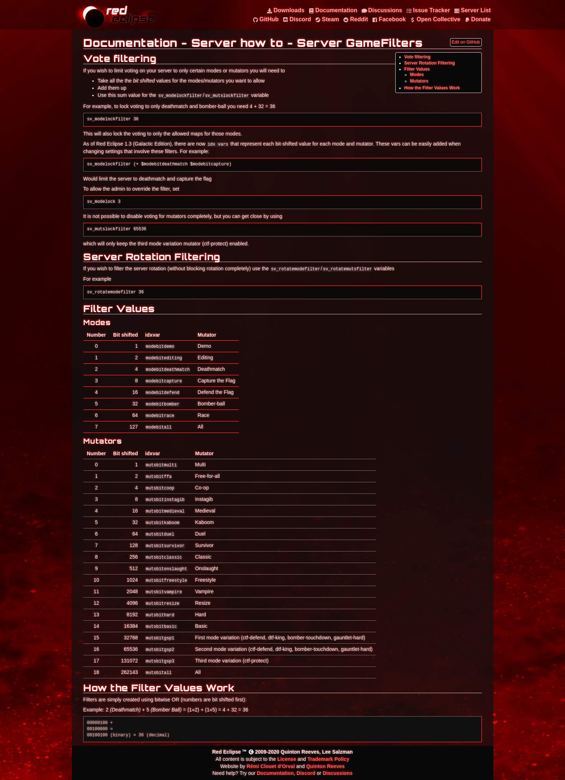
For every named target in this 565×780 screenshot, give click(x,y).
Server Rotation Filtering (429, 63)
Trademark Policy (328, 759)
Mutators (419, 81)
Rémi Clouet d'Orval (271, 766)
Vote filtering (417, 56)
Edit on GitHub (466, 42)
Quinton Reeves (325, 766)
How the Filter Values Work (432, 87)
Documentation (275, 773)
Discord (306, 773)
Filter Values (417, 69)
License (286, 759)
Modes (417, 74)
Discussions (338, 773)
